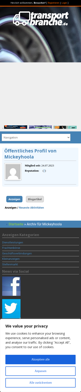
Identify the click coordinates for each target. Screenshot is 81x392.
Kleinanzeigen (11, 258)
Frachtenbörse (11, 247)
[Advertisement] (40, 92)
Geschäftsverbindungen (17, 253)
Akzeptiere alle (40, 359)
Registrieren (53, 3)
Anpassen (40, 371)
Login (64, 3)
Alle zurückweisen (40, 382)
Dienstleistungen (12, 242)
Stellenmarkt (10, 264)
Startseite (16, 224)
